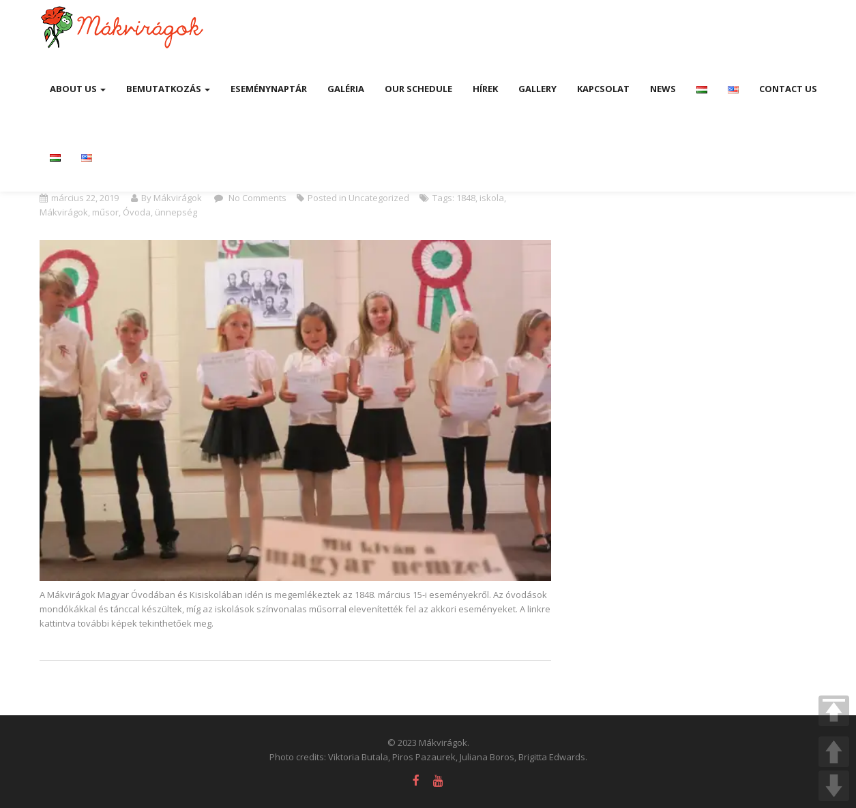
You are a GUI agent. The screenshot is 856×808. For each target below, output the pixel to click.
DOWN (833, 785)
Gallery (537, 89)
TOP (833, 710)
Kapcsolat (603, 89)
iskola (491, 198)
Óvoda (137, 212)
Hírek (485, 89)
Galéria (345, 89)
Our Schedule (418, 89)
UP (833, 751)
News (663, 89)
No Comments (256, 198)
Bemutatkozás (168, 89)
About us (78, 89)
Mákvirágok (64, 212)
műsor (105, 212)
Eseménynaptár (269, 89)
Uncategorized (379, 198)
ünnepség (176, 212)
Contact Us (788, 89)
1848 (465, 198)
